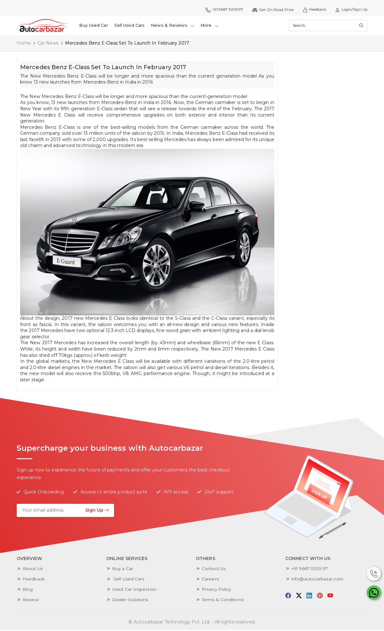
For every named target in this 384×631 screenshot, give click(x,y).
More (209, 25)
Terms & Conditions (223, 600)
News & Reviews (173, 25)
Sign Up (97, 511)
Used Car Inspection (134, 590)
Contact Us (214, 569)
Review (31, 600)
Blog (28, 590)
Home (24, 44)
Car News (48, 44)
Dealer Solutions (130, 600)
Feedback (313, 10)
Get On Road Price (271, 10)
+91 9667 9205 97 (222, 10)
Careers (210, 580)
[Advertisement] (329, 152)
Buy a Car (123, 569)
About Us (33, 569)
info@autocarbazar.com (317, 580)
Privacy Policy (217, 590)
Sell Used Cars (129, 25)
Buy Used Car (94, 25)
